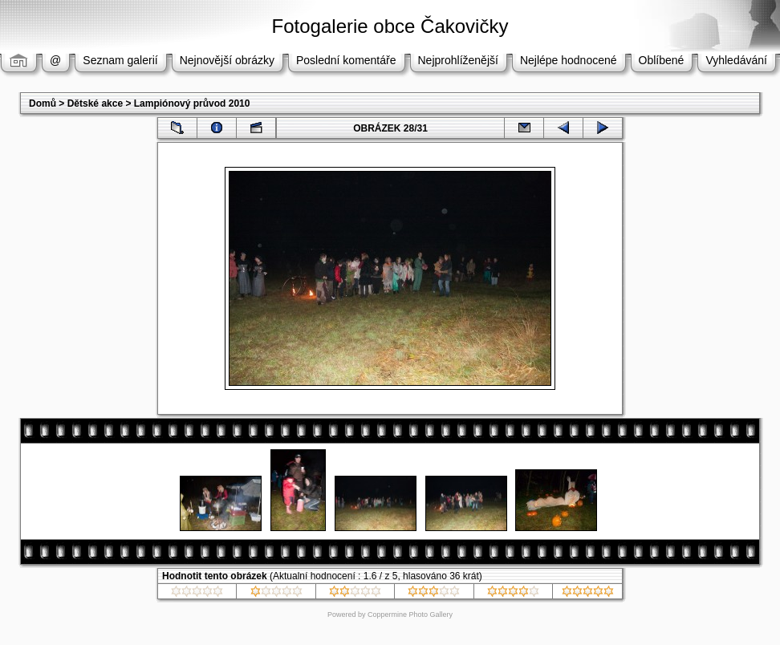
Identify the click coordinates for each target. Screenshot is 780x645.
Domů (42, 103)
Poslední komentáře (346, 60)
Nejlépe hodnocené (568, 60)
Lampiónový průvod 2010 (192, 103)
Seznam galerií (120, 60)
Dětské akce (95, 103)
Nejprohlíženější (458, 60)
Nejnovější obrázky (227, 60)
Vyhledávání (736, 60)
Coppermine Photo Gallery (410, 615)
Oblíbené (662, 60)
